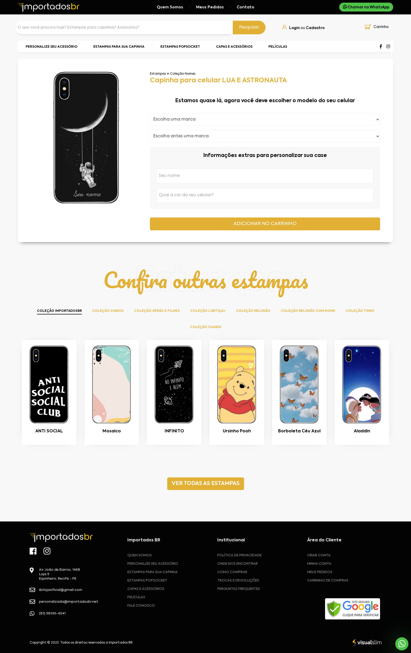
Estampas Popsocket (147, 580)
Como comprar (232, 572)
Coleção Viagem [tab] (205, 327)
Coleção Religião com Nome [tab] (308, 311)
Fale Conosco (141, 605)
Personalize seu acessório (152, 563)
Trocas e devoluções (238, 580)
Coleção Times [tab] (360, 311)
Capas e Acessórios (145, 589)
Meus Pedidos (210, 7)
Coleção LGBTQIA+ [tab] (208, 311)
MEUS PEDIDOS (319, 572)
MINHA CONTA (319, 563)
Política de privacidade (239, 555)
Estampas (158, 73)
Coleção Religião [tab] (253, 311)
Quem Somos (170, 7)
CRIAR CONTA (319, 555)
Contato (245, 7)
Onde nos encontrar (237, 563)
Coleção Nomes (182, 73)
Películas (136, 597)
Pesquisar (249, 27)
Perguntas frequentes (238, 589)
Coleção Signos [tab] (108, 311)
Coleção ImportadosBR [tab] (59, 311)
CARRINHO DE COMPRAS (327, 580)
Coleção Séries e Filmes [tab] (157, 311)
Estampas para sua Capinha (152, 572)
